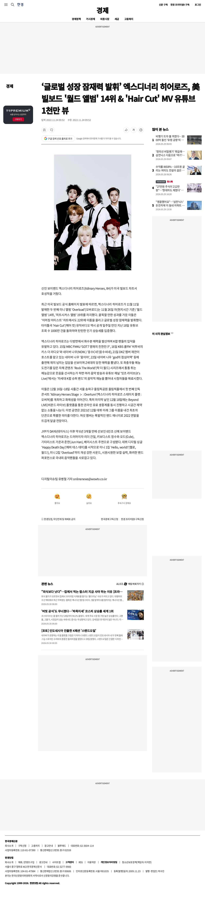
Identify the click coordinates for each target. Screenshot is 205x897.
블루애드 (62, 845)
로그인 (198, 4)
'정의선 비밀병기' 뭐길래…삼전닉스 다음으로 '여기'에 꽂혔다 (170, 155)
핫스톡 (164, 181)
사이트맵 (56, 862)
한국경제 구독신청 (109, 519)
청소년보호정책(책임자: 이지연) (136, 862)
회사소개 (9, 845)
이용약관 (91, 862)
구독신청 (22, 845)
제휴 (20, 862)
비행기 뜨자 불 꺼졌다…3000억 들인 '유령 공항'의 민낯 (170, 139)
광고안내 (48, 845)
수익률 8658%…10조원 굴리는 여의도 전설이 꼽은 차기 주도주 (170, 170)
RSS (81, 862)
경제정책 (76, 19)
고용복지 (128, 19)
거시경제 (90, 19)
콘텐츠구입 (29, 862)
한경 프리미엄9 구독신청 (132, 519)
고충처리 (35, 845)
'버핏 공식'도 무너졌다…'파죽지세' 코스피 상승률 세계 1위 (77, 611)
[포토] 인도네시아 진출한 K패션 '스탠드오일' (68, 630)
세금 (117, 19)
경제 (102, 10)
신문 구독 (163, 4)
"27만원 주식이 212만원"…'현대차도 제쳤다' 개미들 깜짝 (170, 190)
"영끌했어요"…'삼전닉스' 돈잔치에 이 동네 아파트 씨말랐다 (170, 205)
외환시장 (104, 19)
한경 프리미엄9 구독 (179, 4)
